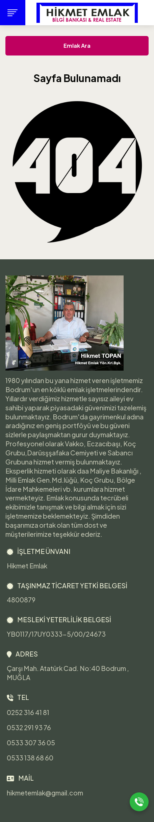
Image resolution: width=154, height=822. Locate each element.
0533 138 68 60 (30, 758)
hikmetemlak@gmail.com (45, 793)
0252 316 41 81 (28, 712)
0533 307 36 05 (31, 743)
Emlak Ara (77, 45)
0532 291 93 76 (29, 727)
